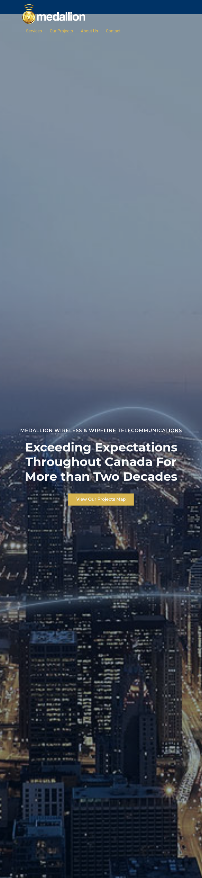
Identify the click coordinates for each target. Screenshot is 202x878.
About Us (89, 30)
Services (34, 30)
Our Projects (61, 30)
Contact (113, 30)
